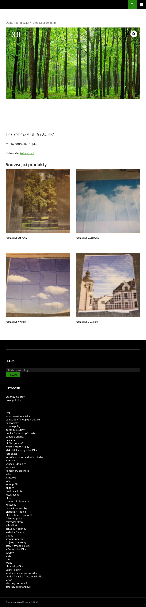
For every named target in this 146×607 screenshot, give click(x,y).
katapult (10, 467)
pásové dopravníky (17, 508)
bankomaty (12, 422)
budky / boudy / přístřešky (21, 433)
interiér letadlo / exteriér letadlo (24, 457)
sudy (8, 556)
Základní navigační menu (141, 4)
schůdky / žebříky (16, 528)
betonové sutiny (15, 429)
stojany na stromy (16, 542)
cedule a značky (15, 436)
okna (8, 498)
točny (9, 562)
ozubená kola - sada (17, 501)
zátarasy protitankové (18, 586)
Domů (9, 22)
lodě (8, 480)
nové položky (13, 400)
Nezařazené (12, 494)
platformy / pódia (16, 511)
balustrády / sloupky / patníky (23, 419)
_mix (8, 412)
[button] (133, 34)
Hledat (13, 374)
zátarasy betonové (16, 583)
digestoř (10, 440)
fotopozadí (22, 22)
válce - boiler (13, 569)
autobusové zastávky (18, 416)
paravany (11, 504)
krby (8, 474)
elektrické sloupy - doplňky (21, 450)
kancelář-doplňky (16, 463)
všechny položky (15, 396)
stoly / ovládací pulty (18, 545)
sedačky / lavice (15, 532)
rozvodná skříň (14, 521)
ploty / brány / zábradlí (19, 515)
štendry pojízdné (15, 538)
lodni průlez (12, 484)
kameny (10, 460)
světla (9, 559)
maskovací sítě (14, 491)
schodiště (11, 525)
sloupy (9, 535)
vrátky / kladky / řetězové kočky (24, 576)
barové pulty (13, 426)
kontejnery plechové (17, 470)
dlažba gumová (14, 443)
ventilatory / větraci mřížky (21, 573)
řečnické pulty (14, 518)
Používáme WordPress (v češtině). (22, 602)
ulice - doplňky (14, 566)
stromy (10, 552)
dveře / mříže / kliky (17, 446)
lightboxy (11, 477)
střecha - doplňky (16, 549)
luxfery (10, 487)
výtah (9, 579)
